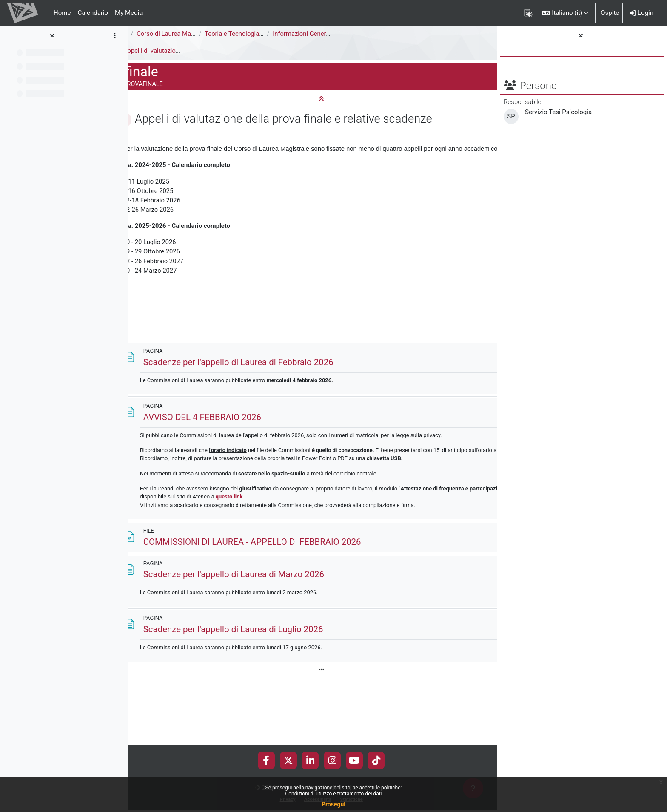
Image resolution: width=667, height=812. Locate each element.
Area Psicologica (158, 33)
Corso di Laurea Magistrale (229, 33)
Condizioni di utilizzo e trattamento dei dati (333, 794)
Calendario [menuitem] (92, 13)
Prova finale (151, 51)
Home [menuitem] (62, 13)
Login (641, 13)
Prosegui (333, 804)
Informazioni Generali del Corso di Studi (383, 33)
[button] (564, 13)
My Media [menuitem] (129, 13)
